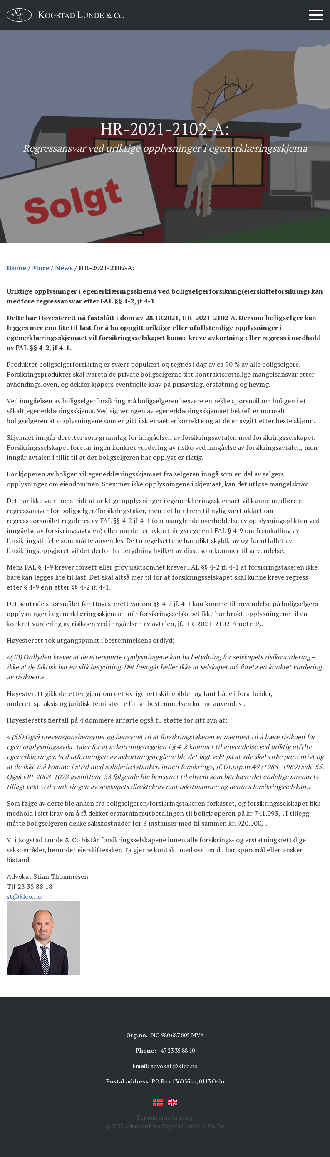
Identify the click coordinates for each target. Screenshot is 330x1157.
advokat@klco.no (174, 1066)
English (173, 1102)
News (64, 267)
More (40, 267)
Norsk (158, 1102)
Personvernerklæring (165, 1117)
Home (16, 267)
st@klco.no (24, 896)
